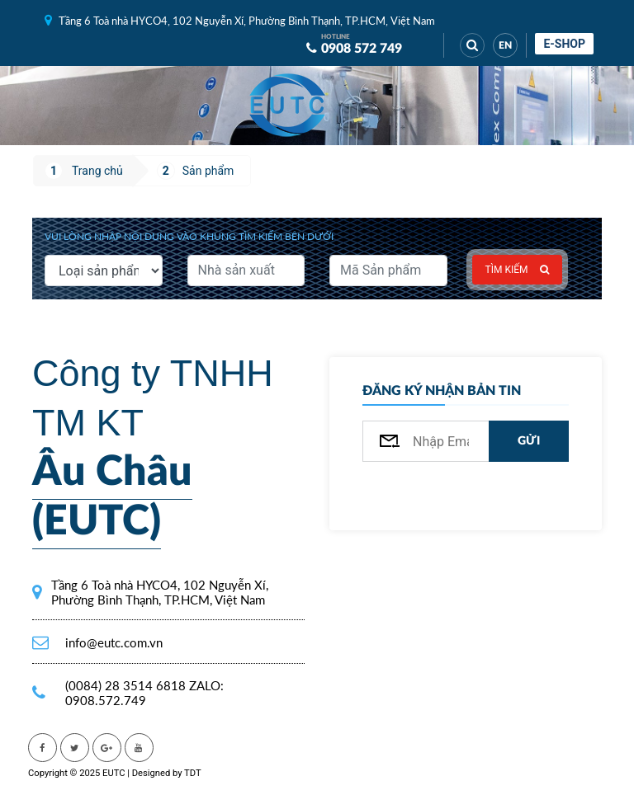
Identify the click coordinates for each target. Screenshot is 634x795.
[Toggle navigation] (366, 105)
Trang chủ (97, 170)
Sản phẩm (208, 170)
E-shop (564, 43)
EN (505, 45)
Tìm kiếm (517, 269)
